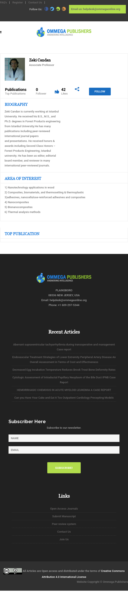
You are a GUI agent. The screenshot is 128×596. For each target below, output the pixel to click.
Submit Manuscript (64, 516)
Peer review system (64, 524)
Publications (16, 91)
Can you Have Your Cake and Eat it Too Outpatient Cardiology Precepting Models (64, 397)
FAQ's (3, 2)
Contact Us (35, 2)
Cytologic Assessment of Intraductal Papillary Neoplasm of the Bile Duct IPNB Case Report (63, 380)
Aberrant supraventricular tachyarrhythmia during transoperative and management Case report (64, 347)
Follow (100, 91)
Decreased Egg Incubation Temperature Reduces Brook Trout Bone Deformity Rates (64, 369)
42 (64, 91)
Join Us (64, 539)
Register (17, 2)
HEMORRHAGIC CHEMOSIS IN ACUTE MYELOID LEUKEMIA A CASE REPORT (64, 390)
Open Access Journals (64, 508)
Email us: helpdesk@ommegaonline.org (95, 9)
